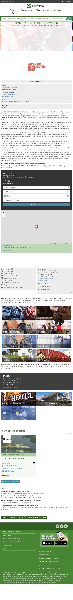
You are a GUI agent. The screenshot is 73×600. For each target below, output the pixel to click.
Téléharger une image (10, 387)
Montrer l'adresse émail (9, 94)
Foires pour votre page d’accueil (48, 558)
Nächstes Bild (35, 444)
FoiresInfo (36, 6)
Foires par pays (7, 535)
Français (68, 1)
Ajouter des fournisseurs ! (10, 481)
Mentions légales (43, 555)
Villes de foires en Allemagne (12, 538)
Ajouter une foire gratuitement (49, 10)
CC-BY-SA (70, 243)
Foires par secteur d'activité (11, 532)
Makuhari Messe (8, 246)
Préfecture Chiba (32, 518)
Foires (13, 10)
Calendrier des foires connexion (48, 561)
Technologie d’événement (10, 467)
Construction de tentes (9, 465)
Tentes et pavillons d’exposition (12, 468)
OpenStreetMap (60, 243)
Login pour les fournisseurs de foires (49, 568)
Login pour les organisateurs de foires (50, 565)
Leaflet (51, 243)
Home (4, 518)
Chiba (44, 518)
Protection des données (45, 551)
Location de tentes (8, 472)
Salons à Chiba (7, 250)
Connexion (4, 1)
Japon (21, 518)
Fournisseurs (26, 10)
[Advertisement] (36, 40)
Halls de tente (6, 470)
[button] (36, 227)
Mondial (12, 518)
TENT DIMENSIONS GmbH (14, 458)
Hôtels (12, 13)
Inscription (12, 1)
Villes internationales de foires (12, 542)
